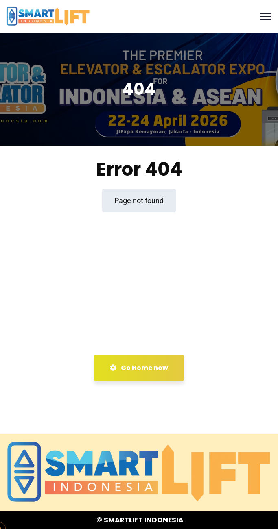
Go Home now (139, 367)
